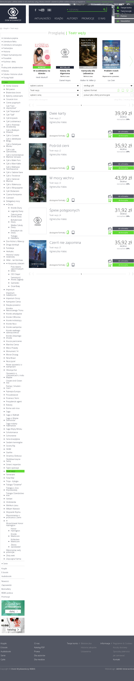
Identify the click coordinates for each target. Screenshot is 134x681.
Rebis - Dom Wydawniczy (13, 14)
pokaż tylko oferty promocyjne (108, 95)
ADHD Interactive (125, 668)
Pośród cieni (59, 145)
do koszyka (123, 135)
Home (1, 28)
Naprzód (129, 105)
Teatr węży (77, 32)
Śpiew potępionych (64, 210)
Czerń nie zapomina (65, 242)
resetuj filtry (129, 99)
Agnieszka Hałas (58, 122)
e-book (123, 90)
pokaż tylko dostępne (38, 99)
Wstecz (33, 105)
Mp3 (127, 90)
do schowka (123, 131)
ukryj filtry (118, 99)
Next (131, 61)
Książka (118, 90)
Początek (29, 105)
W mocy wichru (61, 177)
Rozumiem (130, 2)
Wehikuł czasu (65, 76)
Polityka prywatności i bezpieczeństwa (99, 2)
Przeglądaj (56, 32)
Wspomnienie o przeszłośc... (111, 76)
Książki (6, 28)
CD (132, 90)
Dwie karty (57, 113)
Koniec (133, 105)
